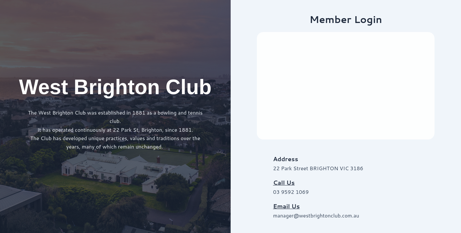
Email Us (286, 206)
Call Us (284, 182)
